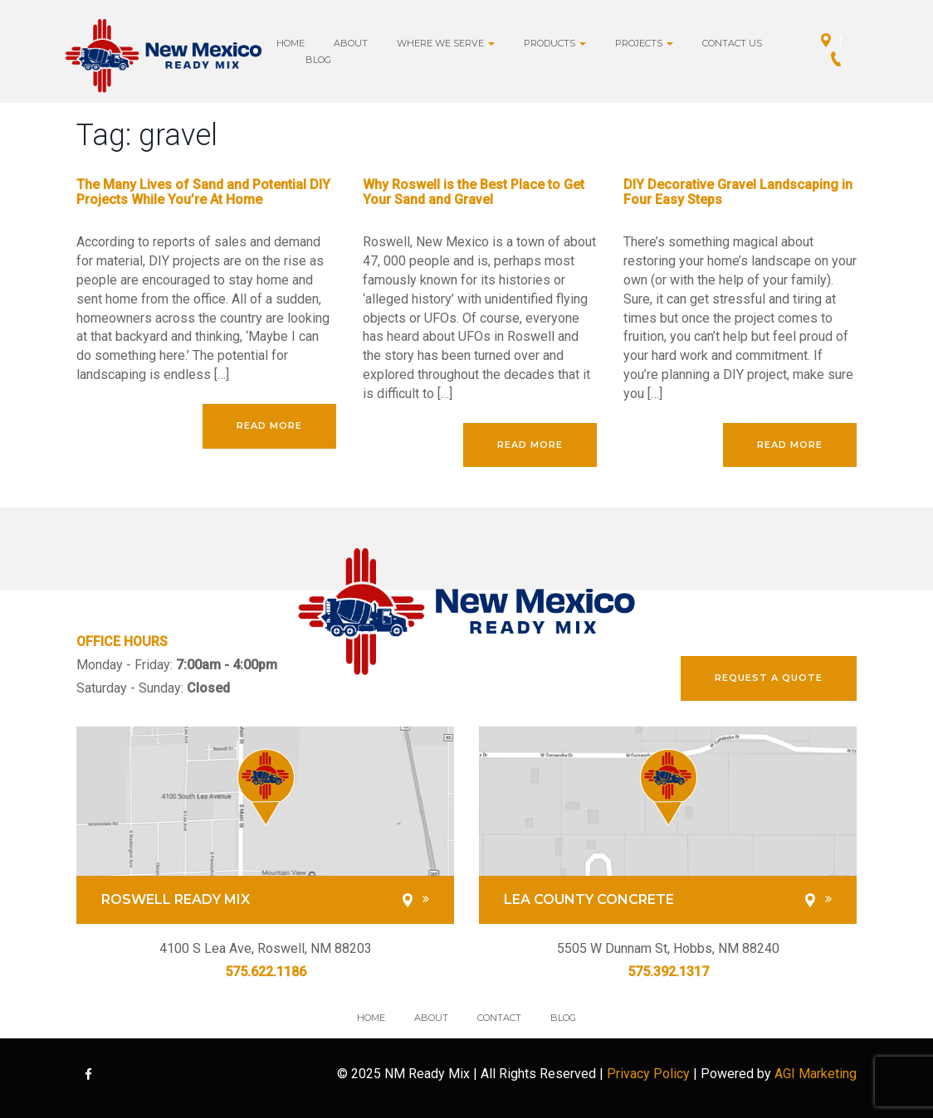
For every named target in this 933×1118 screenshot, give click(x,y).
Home (290, 43)
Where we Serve (446, 43)
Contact (499, 1017)
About (351, 43)
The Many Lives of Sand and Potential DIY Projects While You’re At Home (203, 192)
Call (841, 60)
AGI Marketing (815, 1074)
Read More (269, 425)
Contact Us (732, 43)
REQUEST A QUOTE (769, 677)
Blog (318, 60)
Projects (644, 43)
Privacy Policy (648, 1074)
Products (555, 43)
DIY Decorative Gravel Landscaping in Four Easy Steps (737, 192)
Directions (831, 42)
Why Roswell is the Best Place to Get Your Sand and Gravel (473, 192)
